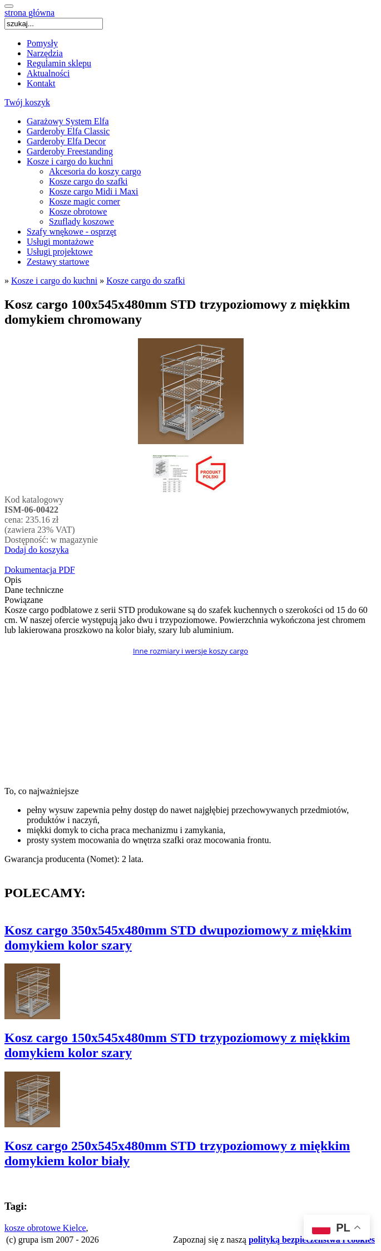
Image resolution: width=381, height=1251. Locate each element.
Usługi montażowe (60, 241)
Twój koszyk (27, 102)
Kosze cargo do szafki (88, 181)
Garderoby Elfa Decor (66, 141)
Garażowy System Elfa (68, 121)
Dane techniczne (33, 590)
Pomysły (42, 43)
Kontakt (41, 83)
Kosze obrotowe (78, 211)
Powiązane (23, 600)
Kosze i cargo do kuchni (70, 161)
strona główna (29, 12)
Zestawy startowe (58, 261)
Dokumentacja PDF (39, 570)
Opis (12, 580)
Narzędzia (45, 53)
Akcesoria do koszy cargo (95, 171)
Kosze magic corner (84, 201)
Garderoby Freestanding (70, 151)
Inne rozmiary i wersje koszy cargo (190, 651)
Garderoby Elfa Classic (68, 131)
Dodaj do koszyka (36, 549)
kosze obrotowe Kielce (45, 1228)
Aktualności (48, 73)
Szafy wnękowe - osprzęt (71, 231)
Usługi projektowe (60, 251)
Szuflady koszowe (81, 221)
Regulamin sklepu (59, 63)
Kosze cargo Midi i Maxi (93, 191)
